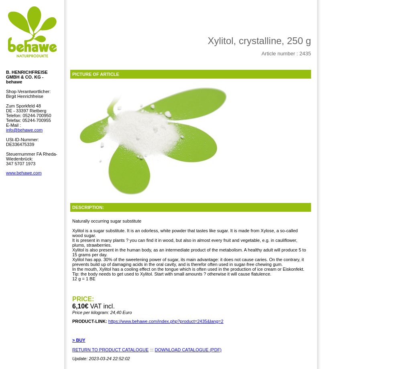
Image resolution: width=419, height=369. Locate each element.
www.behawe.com (24, 172)
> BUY (78, 340)
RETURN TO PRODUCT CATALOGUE (110, 349)
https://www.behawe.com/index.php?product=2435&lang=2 (166, 321)
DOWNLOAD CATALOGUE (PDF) (188, 349)
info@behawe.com (24, 130)
